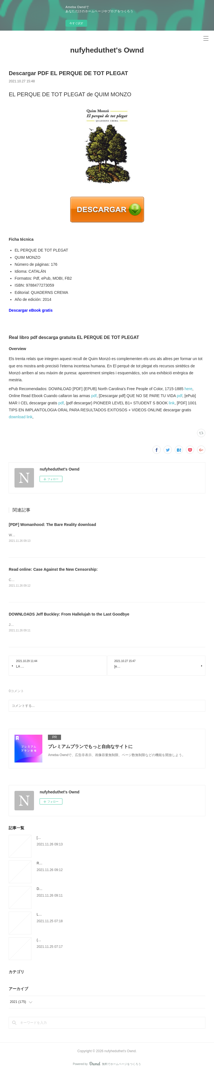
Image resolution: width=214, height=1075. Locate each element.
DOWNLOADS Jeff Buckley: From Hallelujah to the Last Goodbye (69, 615)
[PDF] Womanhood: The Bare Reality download (52, 524)
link (172, 403)
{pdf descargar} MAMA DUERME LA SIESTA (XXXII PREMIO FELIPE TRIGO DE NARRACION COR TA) (114, 941)
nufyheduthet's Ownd (107, 50)
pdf (93, 395)
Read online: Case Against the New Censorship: (53, 570)
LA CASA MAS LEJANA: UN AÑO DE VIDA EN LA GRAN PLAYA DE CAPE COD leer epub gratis (109, 915)
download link (20, 417)
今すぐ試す (76, 23)
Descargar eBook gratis (30, 310)
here (188, 389)
